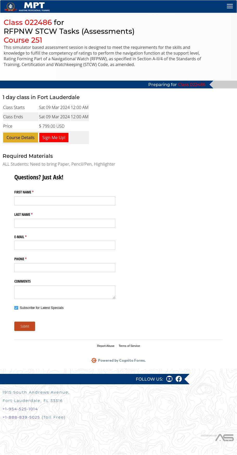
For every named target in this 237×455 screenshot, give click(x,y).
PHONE (26, 259)
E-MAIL (26, 236)
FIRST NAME (30, 192)
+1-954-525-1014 (20, 409)
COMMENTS (22, 281)
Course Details (21, 137)
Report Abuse (105, 345)
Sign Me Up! (54, 137)
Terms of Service (129, 345)
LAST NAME (29, 214)
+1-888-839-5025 (21, 417)
